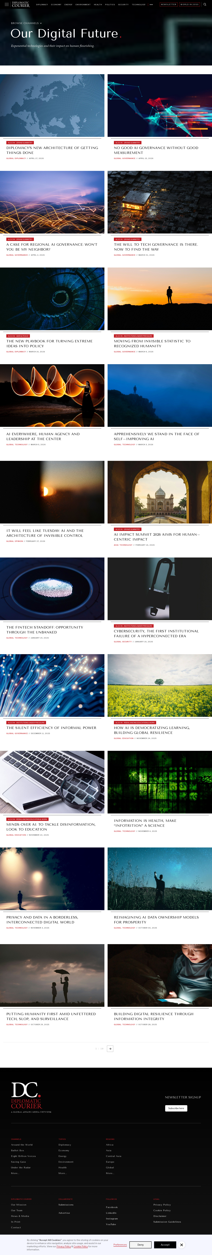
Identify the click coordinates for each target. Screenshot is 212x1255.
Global (10, 158)
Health (98, 4)
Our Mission (18, 1204)
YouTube (111, 1224)
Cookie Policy (162, 1210)
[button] (28, 23)
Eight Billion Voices (23, 1156)
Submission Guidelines (167, 1222)
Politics (110, 4)
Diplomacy (42, 4)
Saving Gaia (18, 1162)
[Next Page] (110, 1049)
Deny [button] (140, 1244)
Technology (139, 4)
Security (123, 4)
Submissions (66, 1204)
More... (15, 1173)
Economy (56, 4)
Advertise (64, 1213)
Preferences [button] (120, 1244)
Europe (110, 1162)
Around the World (22, 1144)
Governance (128, 158)
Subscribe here (176, 1108)
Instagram (112, 1218)
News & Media (20, 1216)
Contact (16, 1227)
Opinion (19, 541)
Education (128, 738)
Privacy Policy (162, 1204)
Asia (116, 545)
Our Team (16, 1210)
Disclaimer (159, 1216)
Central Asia (113, 1156)
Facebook (112, 1207)
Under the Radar (21, 1167)
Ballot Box (17, 1150)
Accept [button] (165, 1244)
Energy (68, 4)
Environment (83, 4)
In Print (15, 1222)
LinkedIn (111, 1213)
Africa (109, 1144)
